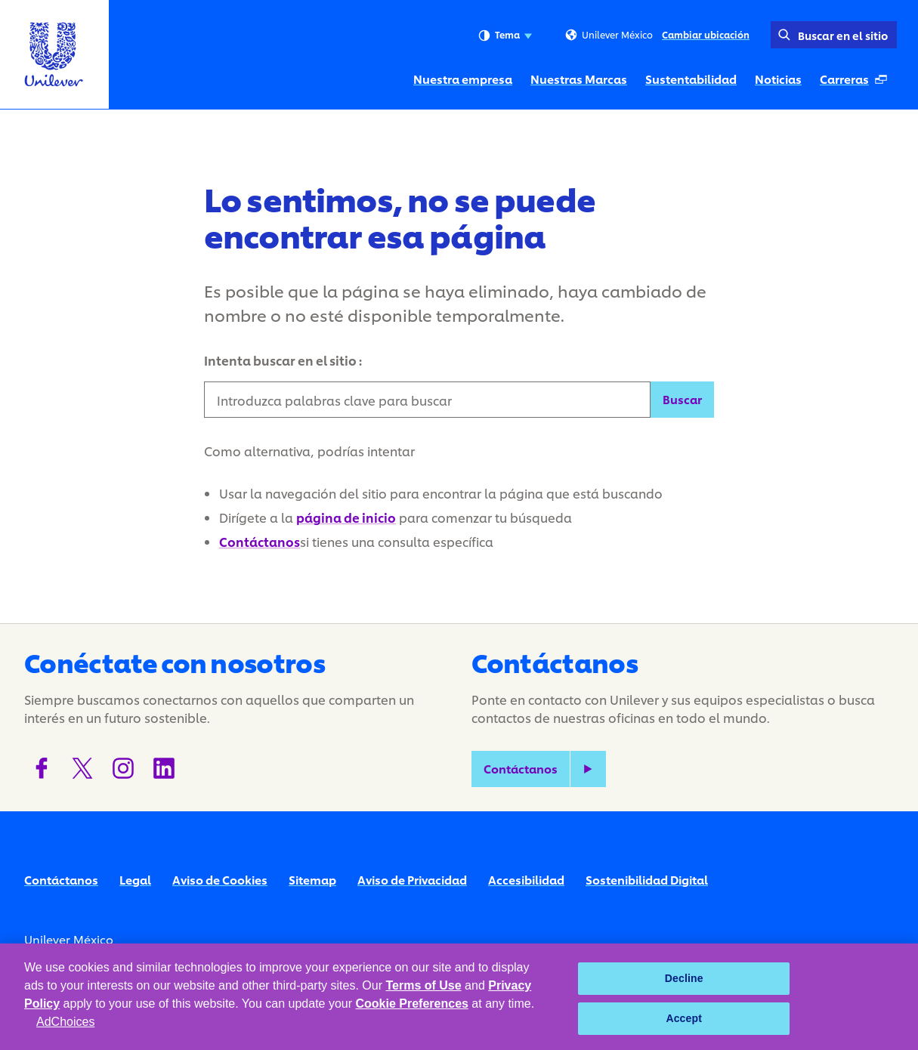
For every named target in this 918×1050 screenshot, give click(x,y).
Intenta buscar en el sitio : (283, 360)
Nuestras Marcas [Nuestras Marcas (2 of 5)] (578, 79)
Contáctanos (259, 541)
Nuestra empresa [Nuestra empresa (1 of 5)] (462, 79)
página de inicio (346, 517)
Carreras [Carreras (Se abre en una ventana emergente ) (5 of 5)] (858, 83)
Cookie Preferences (412, 1003)
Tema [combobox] (505, 35)
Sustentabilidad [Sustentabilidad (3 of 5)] (691, 79)
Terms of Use (423, 985)
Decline (684, 978)
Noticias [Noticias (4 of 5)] (778, 79)
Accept (684, 1018)
